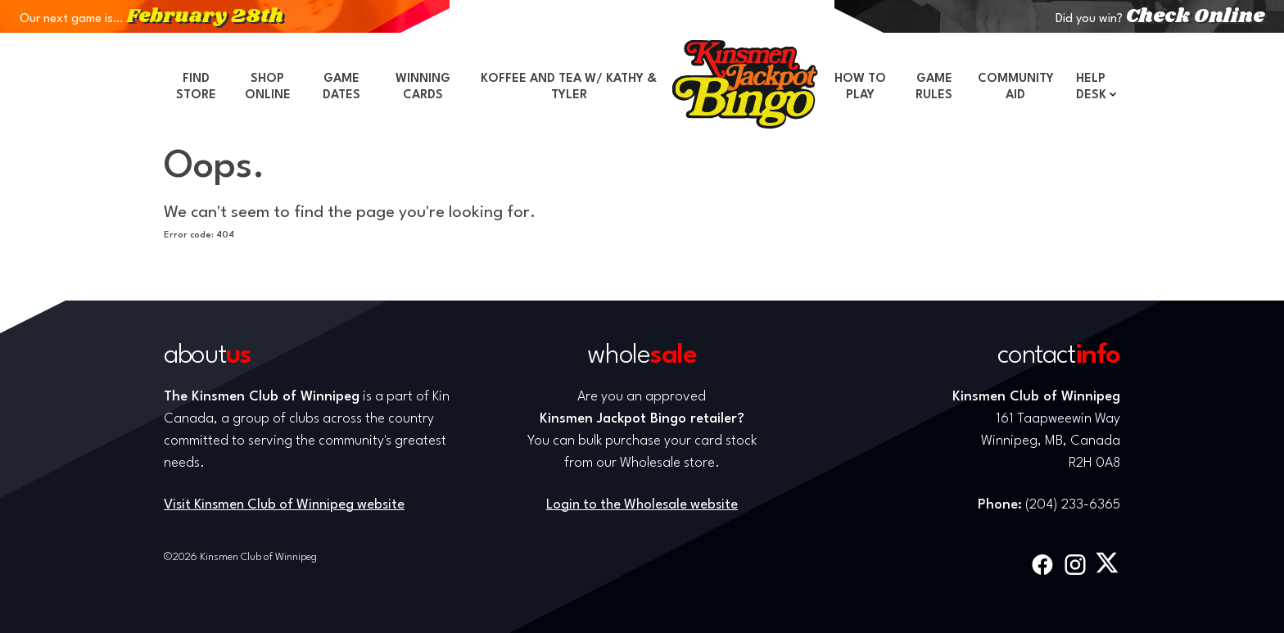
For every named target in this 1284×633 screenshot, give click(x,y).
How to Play (860, 87)
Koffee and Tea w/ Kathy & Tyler (569, 87)
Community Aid (1016, 87)
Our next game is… (151, 19)
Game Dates (341, 87)
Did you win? (1160, 19)
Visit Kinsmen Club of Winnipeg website (284, 505)
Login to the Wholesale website (642, 505)
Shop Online (268, 87)
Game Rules (934, 87)
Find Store (196, 87)
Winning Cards (423, 87)
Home (745, 84)
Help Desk (1091, 87)
